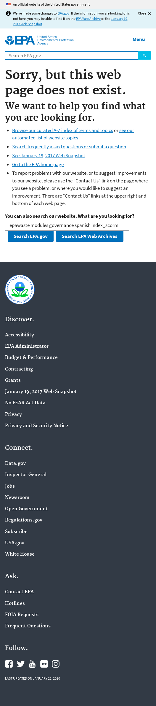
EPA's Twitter (21, 664)
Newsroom (17, 497)
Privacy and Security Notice (36, 426)
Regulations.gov (23, 520)
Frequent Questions (28, 626)
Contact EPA (19, 592)
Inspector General (25, 475)
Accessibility (19, 335)
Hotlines (15, 603)
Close (142, 13)
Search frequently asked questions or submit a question (69, 146)
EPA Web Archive (88, 18)
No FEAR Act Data (25, 403)
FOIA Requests (21, 615)
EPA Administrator (27, 346)
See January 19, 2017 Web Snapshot (48, 155)
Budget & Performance (31, 357)
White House (20, 554)
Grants (13, 380)
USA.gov (14, 543)
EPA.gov (63, 13)
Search (144, 55)
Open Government (26, 509)
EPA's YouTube (32, 664)
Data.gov (15, 463)
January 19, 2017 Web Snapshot (41, 392)
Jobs (10, 486)
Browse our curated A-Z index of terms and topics (62, 130)
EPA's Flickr (44, 664)
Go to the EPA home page (38, 164)
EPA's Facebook (9, 664)
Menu (139, 39)
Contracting (19, 369)
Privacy (13, 414)
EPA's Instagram (55, 664)
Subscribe (16, 532)
